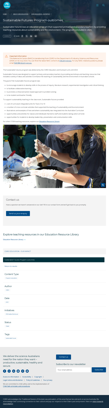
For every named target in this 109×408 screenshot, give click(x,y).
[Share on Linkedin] (31, 36)
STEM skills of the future (12, 314)
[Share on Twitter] (26, 36)
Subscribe (99, 370)
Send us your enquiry (18, 213)
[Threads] (22, 371)
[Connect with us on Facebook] (4, 371)
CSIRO (7, 290)
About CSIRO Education (20, 14)
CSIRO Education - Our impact (40, 14)
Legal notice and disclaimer (13, 380)
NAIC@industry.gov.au (23, 63)
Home (5, 14)
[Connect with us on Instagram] (9, 371)
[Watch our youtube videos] (27, 371)
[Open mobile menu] (97, 5)
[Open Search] (103, 5)
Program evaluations (11, 278)
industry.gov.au (66, 61)
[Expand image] (54, 156)
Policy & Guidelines (33, 380)
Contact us (63, 357)
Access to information (11, 377)
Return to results (11, 266)
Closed (7, 326)
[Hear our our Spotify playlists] (18, 371)
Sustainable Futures (11, 338)
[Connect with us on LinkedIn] (13, 371)
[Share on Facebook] (22, 36)
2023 (7, 302)
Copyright (38, 377)
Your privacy (47, 380)
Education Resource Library (49, 121)
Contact (7, 36)
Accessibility (26, 377)
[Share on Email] (35, 36)
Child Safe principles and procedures (16, 386)
